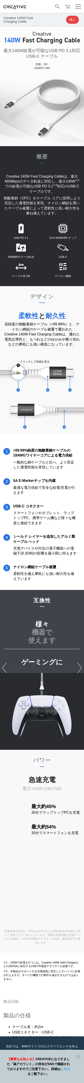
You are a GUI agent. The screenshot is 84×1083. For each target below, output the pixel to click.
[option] (42, 702)
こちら (65, 1069)
